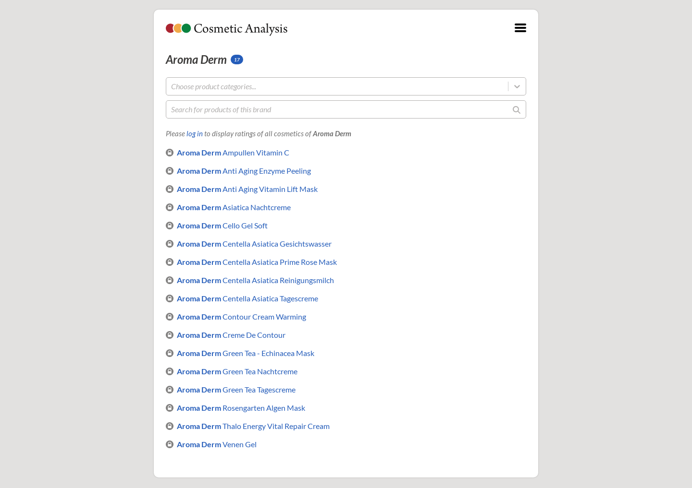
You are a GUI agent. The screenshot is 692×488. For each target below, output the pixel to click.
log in (194, 133)
